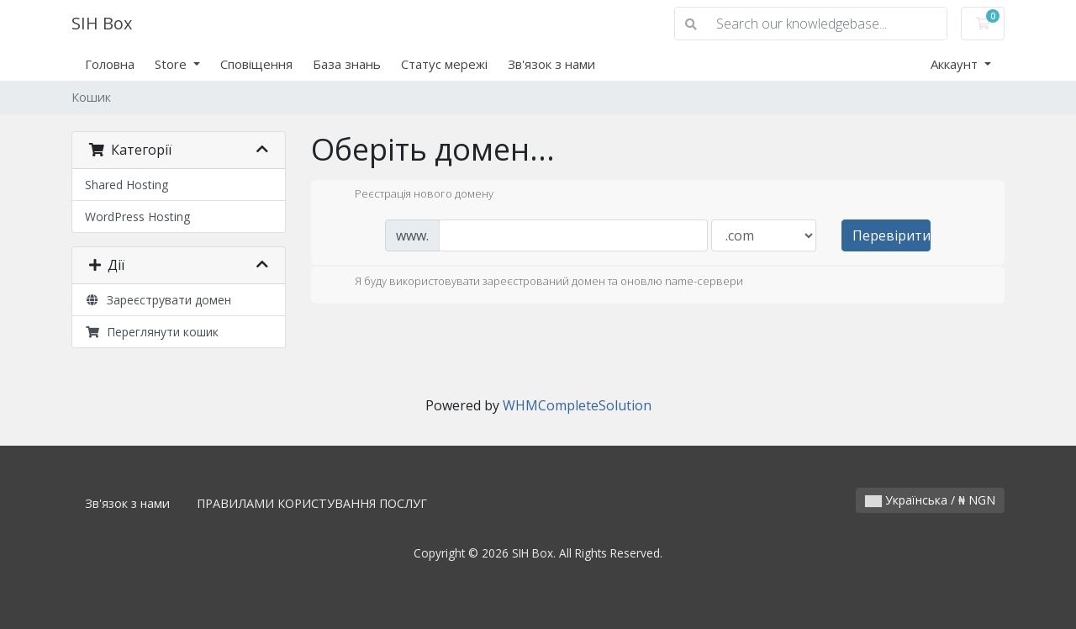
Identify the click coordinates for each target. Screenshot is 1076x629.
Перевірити (891, 235)
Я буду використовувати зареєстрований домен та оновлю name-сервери (535, 282)
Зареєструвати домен (158, 300)
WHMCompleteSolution (577, 405)
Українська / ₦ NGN (930, 500)
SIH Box (101, 23)
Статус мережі (444, 64)
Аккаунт (956, 64)
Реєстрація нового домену (410, 195)
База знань (347, 64)
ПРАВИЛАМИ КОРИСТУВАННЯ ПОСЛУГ (312, 503)
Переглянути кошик (152, 332)
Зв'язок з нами (551, 64)
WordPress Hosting (137, 217)
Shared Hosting (126, 185)
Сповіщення (256, 64)
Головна (109, 64)
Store (172, 64)
